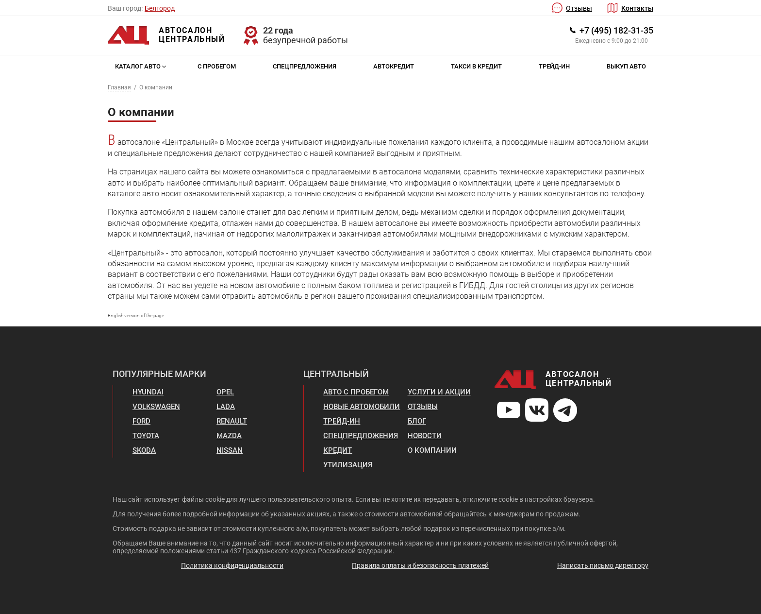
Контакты (637, 8)
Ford (141, 421)
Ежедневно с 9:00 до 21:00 (611, 40)
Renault (231, 421)
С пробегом (217, 66)
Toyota (145, 435)
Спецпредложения (304, 66)
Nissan (229, 450)
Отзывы (579, 8)
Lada (225, 406)
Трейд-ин (554, 66)
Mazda (229, 435)
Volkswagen (156, 406)
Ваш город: (125, 8)
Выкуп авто (626, 66)
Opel (225, 392)
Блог (417, 421)
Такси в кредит (476, 66)
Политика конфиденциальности (232, 565)
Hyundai (148, 392)
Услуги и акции (439, 392)
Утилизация (347, 464)
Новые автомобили (361, 406)
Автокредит (393, 66)
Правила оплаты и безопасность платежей (420, 565)
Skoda (144, 450)
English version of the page (136, 315)
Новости (425, 435)
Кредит (337, 450)
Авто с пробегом (356, 392)
